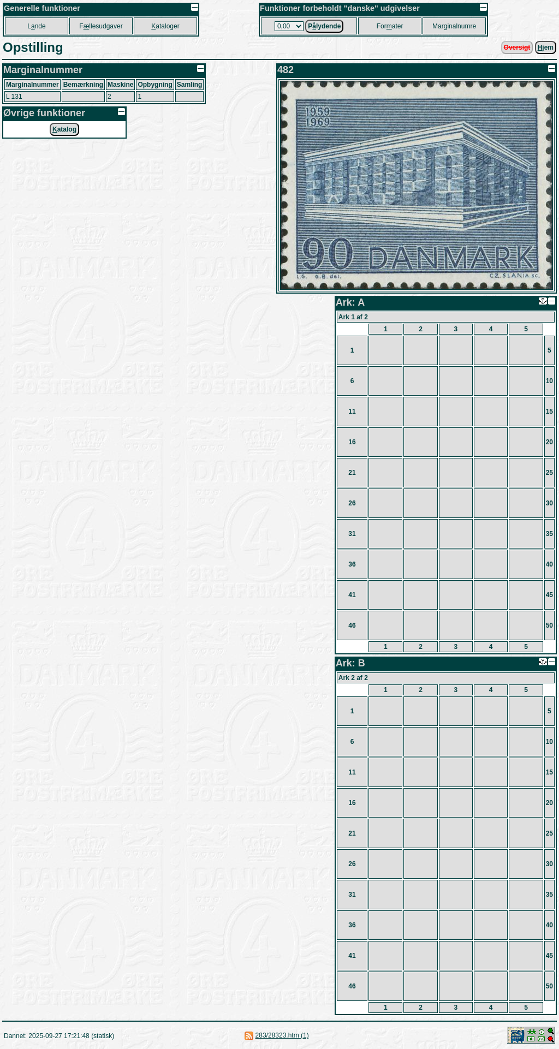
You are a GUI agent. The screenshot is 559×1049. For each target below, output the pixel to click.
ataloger (165, 26)
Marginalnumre (454, 26)
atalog (64, 129)
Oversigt (517, 47)
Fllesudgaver (100, 26)
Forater (390, 26)
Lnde (36, 26)
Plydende (324, 26)
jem (546, 47)
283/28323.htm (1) (282, 1035)
